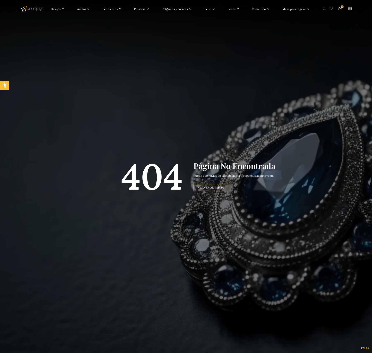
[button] (4, 85)
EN (363, 348)
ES (367, 348)
